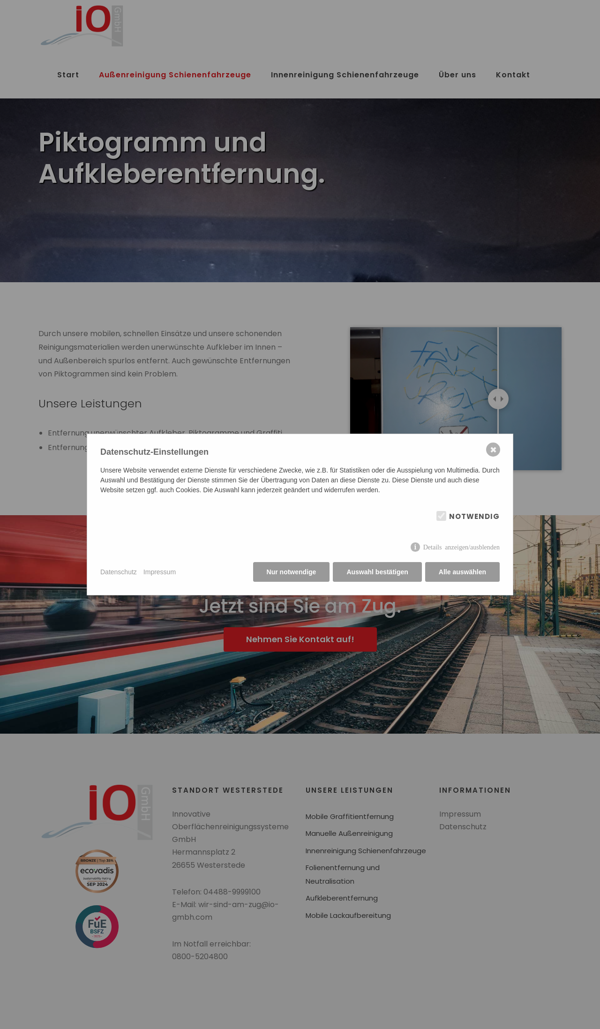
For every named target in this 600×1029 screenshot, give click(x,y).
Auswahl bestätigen (377, 572)
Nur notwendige (291, 572)
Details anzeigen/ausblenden (461, 546)
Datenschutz (118, 572)
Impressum (159, 572)
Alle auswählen (462, 572)
